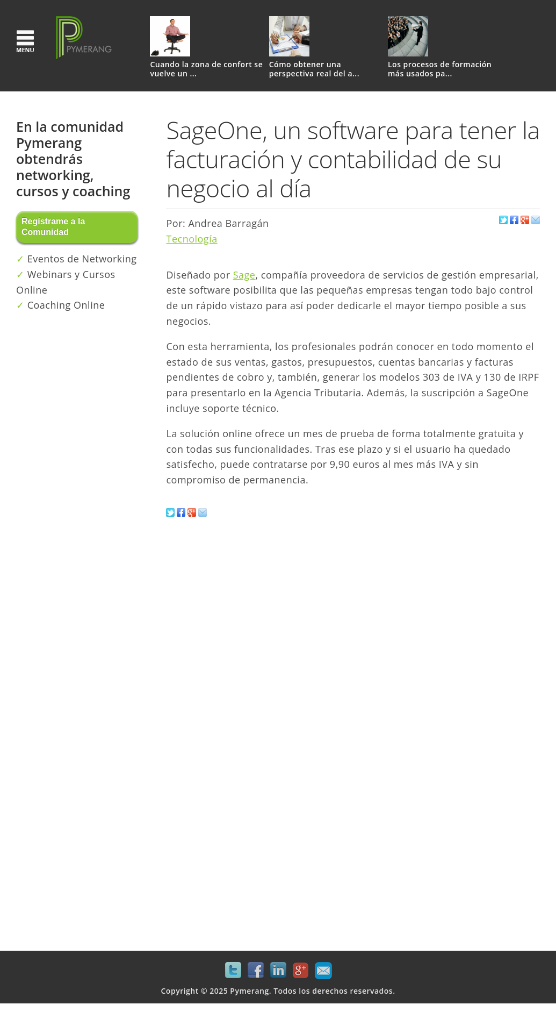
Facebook (255, 970)
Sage (244, 274)
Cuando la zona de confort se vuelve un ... (206, 69)
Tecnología (191, 238)
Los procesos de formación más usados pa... (440, 69)
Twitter (233, 970)
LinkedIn (278, 970)
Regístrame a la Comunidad (53, 227)
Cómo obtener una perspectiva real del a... (314, 69)
